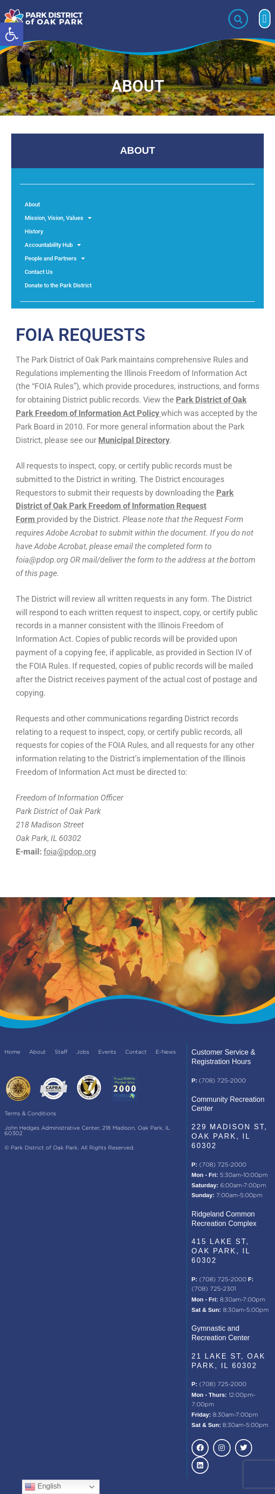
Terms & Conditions (30, 1113)
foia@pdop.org (70, 851)
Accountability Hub (53, 245)
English (43, 1486)
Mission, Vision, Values (58, 218)
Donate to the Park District (58, 285)
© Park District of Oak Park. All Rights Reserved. (69, 1147)
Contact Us (39, 271)
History (34, 231)
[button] (11, 34)
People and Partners (55, 258)
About (32, 204)
